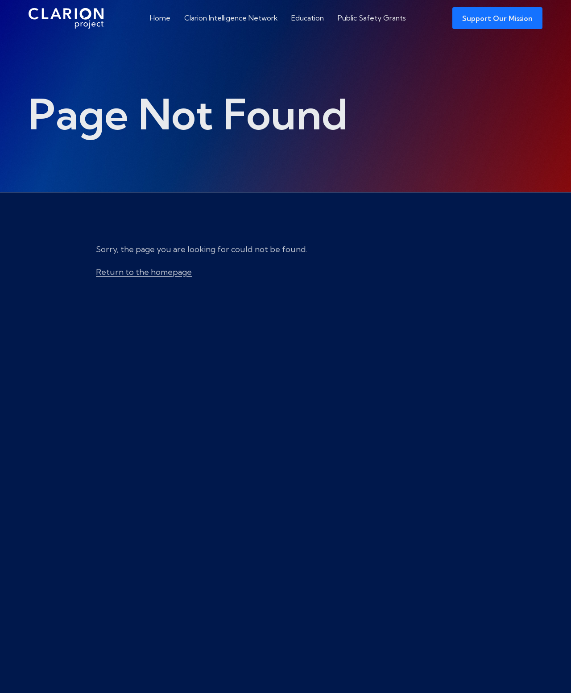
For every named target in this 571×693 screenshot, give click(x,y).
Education (307, 17)
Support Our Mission (497, 18)
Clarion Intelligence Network (231, 17)
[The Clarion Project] (66, 18)
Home (160, 17)
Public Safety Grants (372, 17)
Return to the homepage (144, 288)
